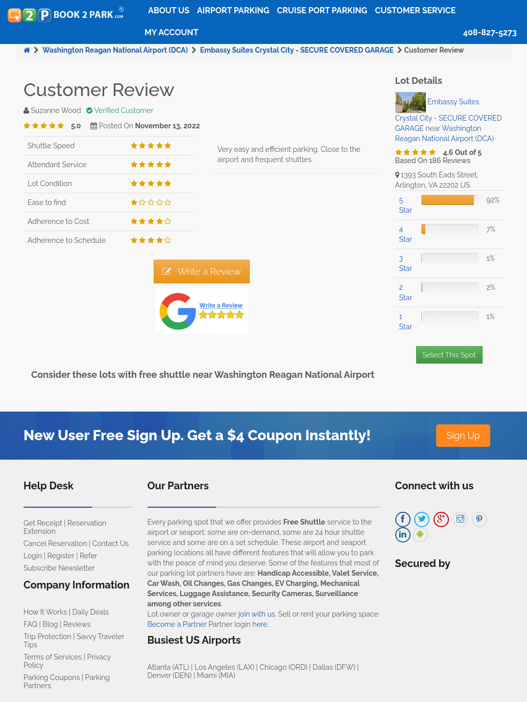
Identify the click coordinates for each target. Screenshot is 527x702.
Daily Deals (91, 612)
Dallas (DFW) (334, 667)
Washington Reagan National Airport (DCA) (115, 50)
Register (61, 556)
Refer (89, 556)
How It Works (45, 612)
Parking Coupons (51, 677)
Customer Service (415, 10)
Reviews (76, 624)
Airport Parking (233, 10)
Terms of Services (52, 657)
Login (32, 556)
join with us (256, 614)
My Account (171, 32)
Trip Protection (47, 636)
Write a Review (201, 271)
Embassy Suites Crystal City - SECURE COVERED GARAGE (297, 50)
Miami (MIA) (216, 675)
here (259, 624)
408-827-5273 (490, 32)
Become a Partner (177, 624)
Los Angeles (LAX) (224, 667)
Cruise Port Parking (322, 10)
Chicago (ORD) (283, 667)
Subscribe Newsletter (58, 568)
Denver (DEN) (170, 675)
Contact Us (110, 543)
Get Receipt (42, 523)
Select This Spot (449, 355)
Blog (50, 624)
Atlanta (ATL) (168, 667)
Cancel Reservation (55, 543)
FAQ (30, 624)
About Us (168, 10)
